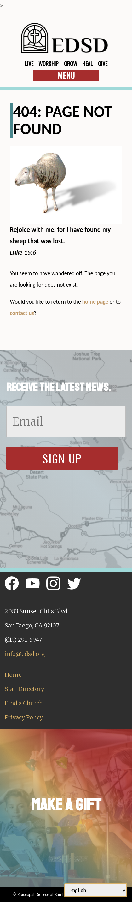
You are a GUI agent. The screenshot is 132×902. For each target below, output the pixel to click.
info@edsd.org (25, 653)
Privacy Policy (24, 717)
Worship (48, 63)
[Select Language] (95, 890)
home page (95, 301)
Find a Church (24, 703)
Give (102, 63)
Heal (87, 63)
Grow (70, 63)
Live (29, 63)
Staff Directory (24, 689)
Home (13, 674)
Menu (66, 75)
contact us (22, 313)
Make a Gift (66, 804)
